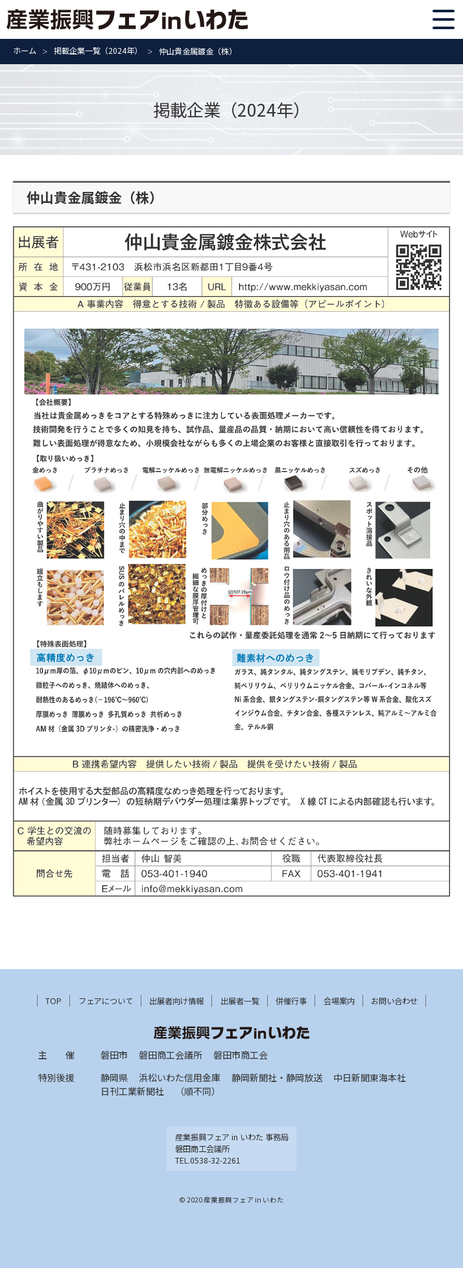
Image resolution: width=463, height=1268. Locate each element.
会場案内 (339, 1001)
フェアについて (105, 1001)
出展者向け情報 (176, 1001)
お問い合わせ (394, 1001)
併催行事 (291, 1001)
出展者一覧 (239, 1001)
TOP (53, 1001)
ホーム (24, 50)
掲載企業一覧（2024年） (98, 50)
